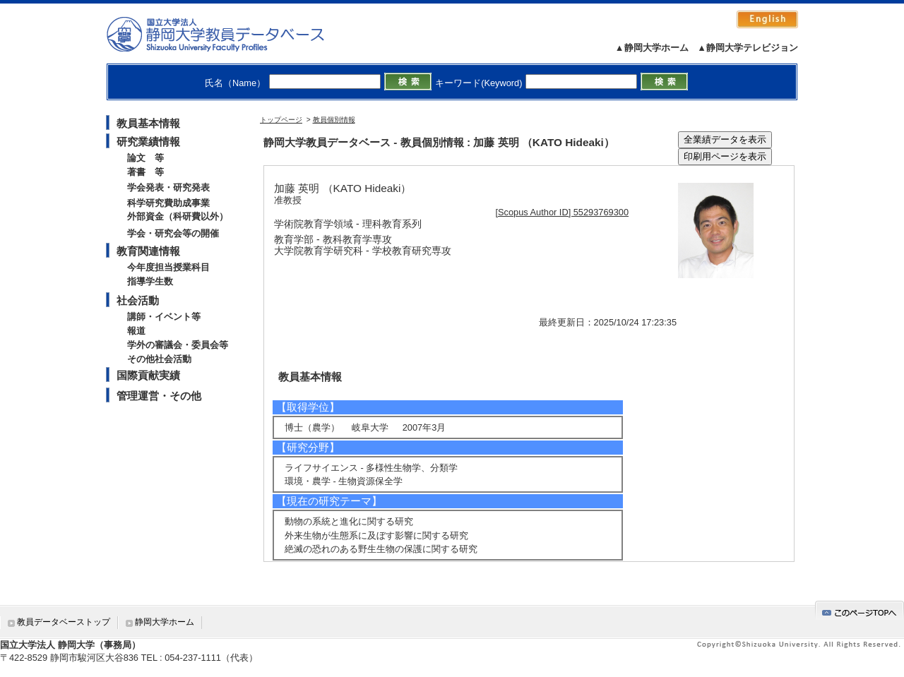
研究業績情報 (148, 142)
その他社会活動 (159, 359)
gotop (859, 610)
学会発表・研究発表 (168, 187)
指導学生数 (150, 281)
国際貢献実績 (148, 375)
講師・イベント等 (164, 316)
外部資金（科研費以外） (177, 216)
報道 (136, 330)
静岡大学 (230, 34)
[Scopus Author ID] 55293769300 (562, 212)
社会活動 (138, 300)
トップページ (281, 120)
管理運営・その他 (159, 396)
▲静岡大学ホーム (652, 47)
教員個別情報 (334, 120)
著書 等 (145, 172)
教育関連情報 (148, 251)
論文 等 (145, 157)
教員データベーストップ (63, 622)
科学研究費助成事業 (168, 203)
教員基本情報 (148, 123)
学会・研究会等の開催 (173, 233)
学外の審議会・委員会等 (177, 345)
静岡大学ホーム (164, 622)
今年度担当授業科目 (168, 267)
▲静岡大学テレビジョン (747, 47)
